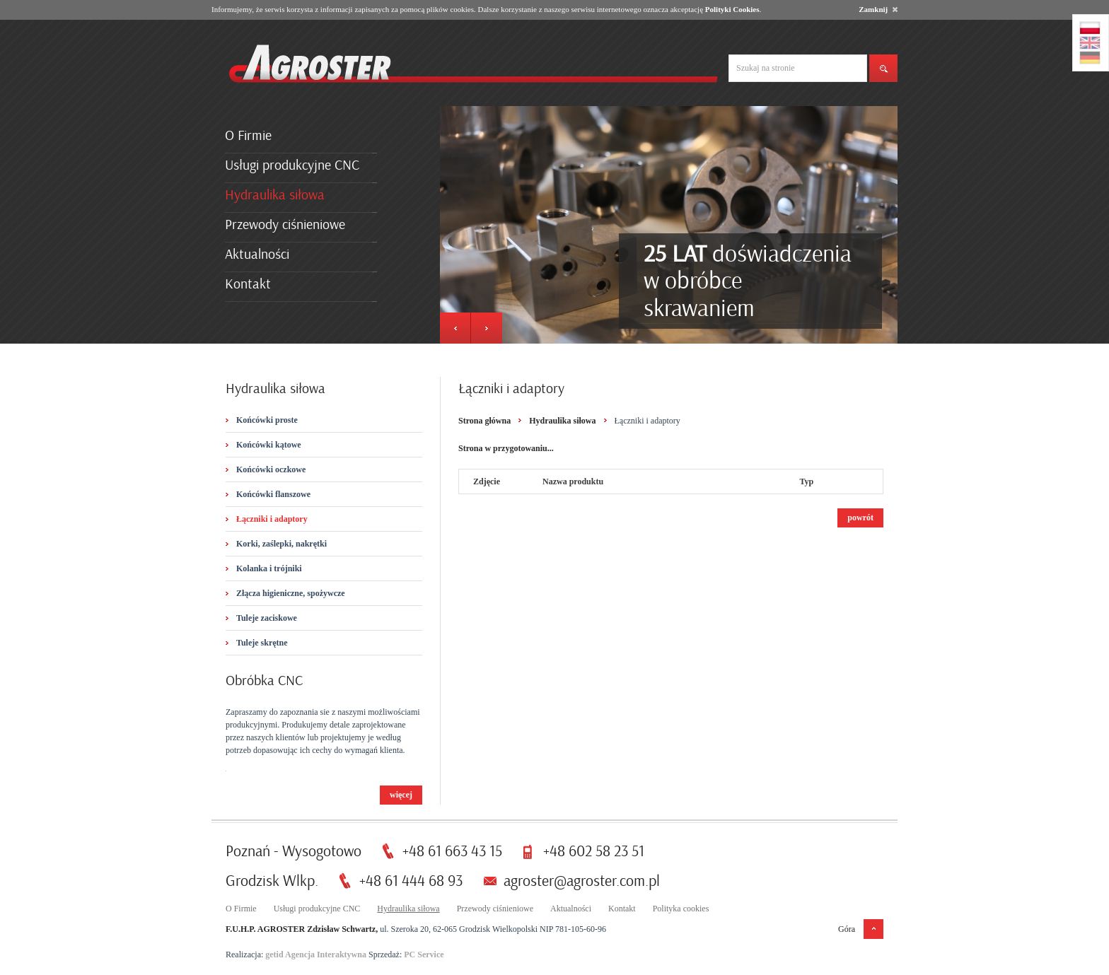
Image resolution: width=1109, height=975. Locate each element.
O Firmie (248, 135)
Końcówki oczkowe (271, 469)
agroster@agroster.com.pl (582, 880)
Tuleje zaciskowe (266, 618)
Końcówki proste (267, 420)
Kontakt (248, 284)
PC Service (423, 954)
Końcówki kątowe (268, 445)
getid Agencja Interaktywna (315, 954)
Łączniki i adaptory (272, 519)
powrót (860, 517)
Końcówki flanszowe (273, 494)
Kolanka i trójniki (269, 568)
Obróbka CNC (264, 680)
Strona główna (484, 421)
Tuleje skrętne (262, 643)
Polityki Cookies (732, 9)
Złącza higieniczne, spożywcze (290, 593)
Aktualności (257, 254)
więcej (401, 795)
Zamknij (878, 9)
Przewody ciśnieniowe (285, 224)
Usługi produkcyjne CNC (292, 165)
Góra (846, 929)
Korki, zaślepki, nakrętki (281, 544)
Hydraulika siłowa (275, 195)
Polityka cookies (681, 908)
